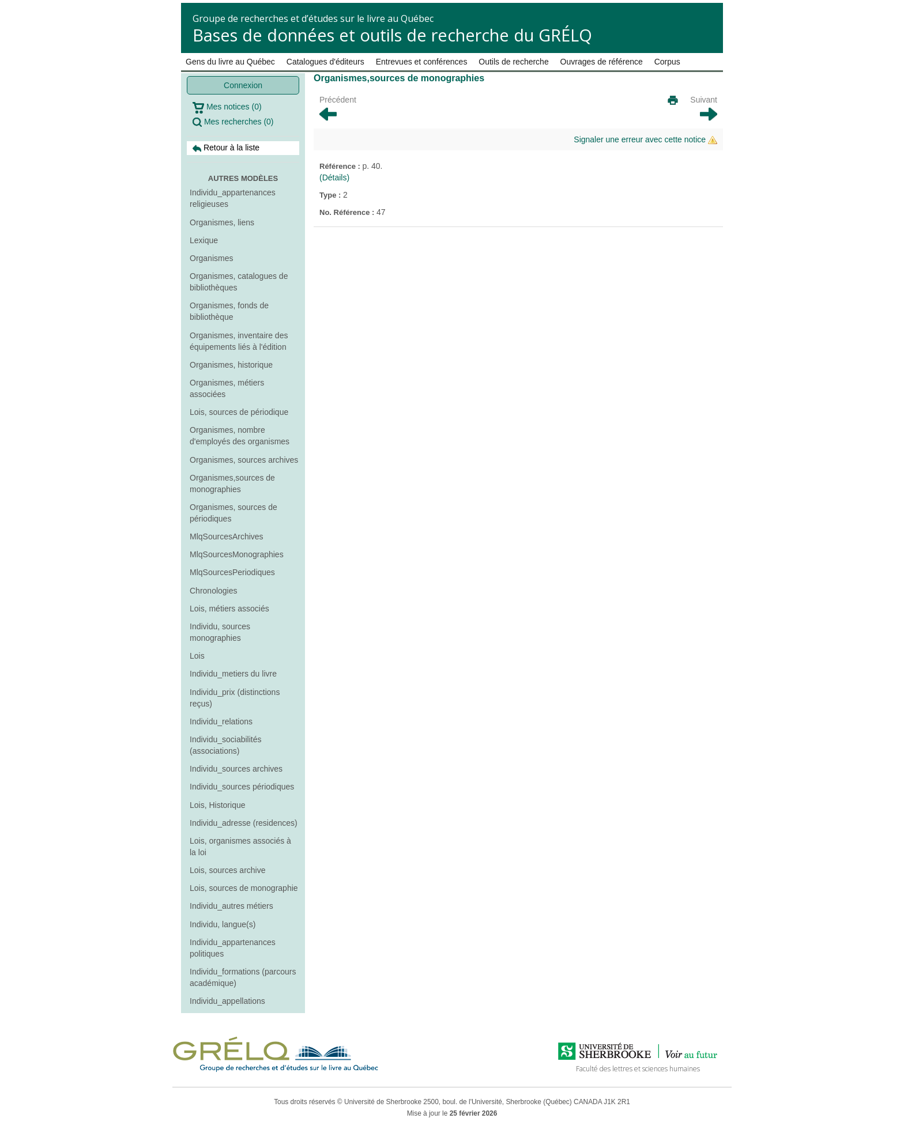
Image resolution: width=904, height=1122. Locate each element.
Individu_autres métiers (231, 906)
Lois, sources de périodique (239, 412)
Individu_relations (221, 721)
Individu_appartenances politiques (233, 948)
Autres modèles (243, 178)
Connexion (243, 85)
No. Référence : (347, 212)
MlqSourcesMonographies (237, 554)
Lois (197, 655)
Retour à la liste (226, 148)
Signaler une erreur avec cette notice (645, 140)
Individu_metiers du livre (233, 673)
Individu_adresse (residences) (243, 823)
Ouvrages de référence (601, 61)
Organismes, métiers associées (227, 388)
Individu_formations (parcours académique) (243, 977)
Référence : (340, 166)
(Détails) (334, 177)
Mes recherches (233, 122)
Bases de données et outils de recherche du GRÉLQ (392, 35)
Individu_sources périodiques (242, 786)
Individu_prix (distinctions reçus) (235, 697)
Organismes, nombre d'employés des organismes (239, 435)
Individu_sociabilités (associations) (226, 745)
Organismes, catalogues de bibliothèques (239, 281)
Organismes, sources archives (244, 459)
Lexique (204, 240)
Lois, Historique (218, 805)
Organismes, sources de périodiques (233, 513)
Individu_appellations (227, 1001)
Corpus (667, 61)
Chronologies (214, 590)
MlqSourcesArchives (226, 536)
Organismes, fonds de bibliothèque (229, 311)
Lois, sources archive (228, 870)
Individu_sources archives (236, 768)
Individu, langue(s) (222, 924)
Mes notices (227, 108)
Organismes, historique (231, 364)
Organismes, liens (222, 222)
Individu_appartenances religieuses (233, 198)
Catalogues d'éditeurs (325, 61)
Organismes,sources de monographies (232, 483)
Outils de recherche (513, 61)
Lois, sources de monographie (244, 888)
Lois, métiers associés (229, 608)
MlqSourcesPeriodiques (232, 572)
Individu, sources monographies (220, 632)
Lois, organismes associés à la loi (240, 846)
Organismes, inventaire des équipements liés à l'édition (239, 341)
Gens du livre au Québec (230, 61)
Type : (331, 195)
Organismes (211, 258)
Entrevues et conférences (422, 61)
